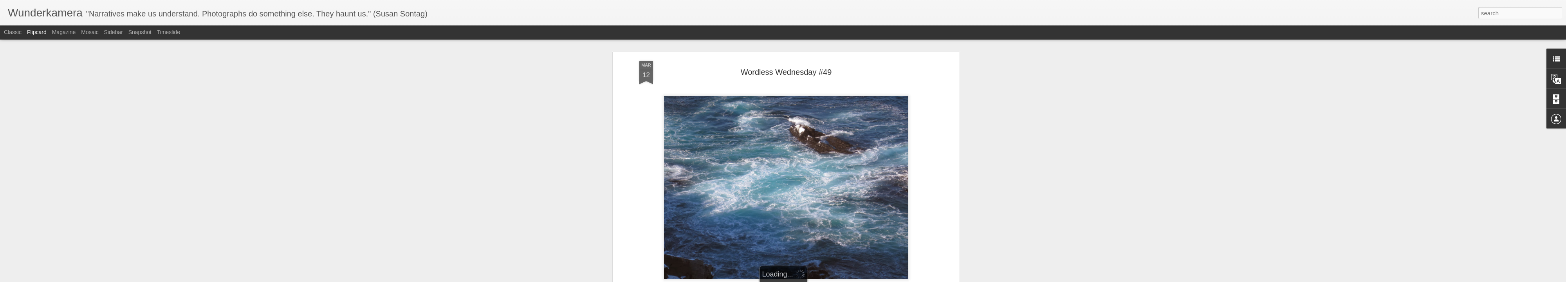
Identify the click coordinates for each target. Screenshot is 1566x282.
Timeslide (168, 32)
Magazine (64, 32)
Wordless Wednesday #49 (786, 58)
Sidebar (113, 32)
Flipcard (37, 32)
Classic (13, 32)
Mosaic (89, 32)
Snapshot (140, 32)
